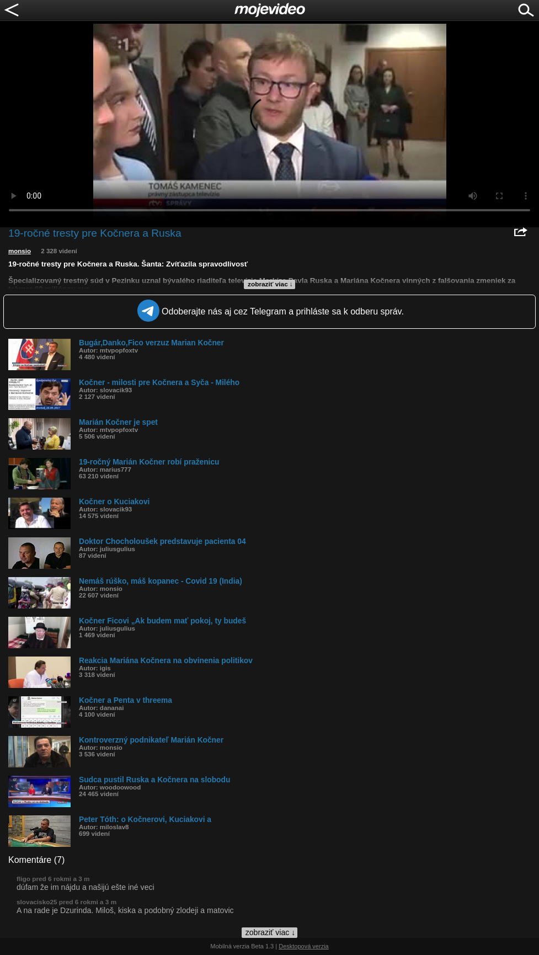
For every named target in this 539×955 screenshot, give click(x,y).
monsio (19, 251)
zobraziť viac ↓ (270, 284)
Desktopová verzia (304, 946)
